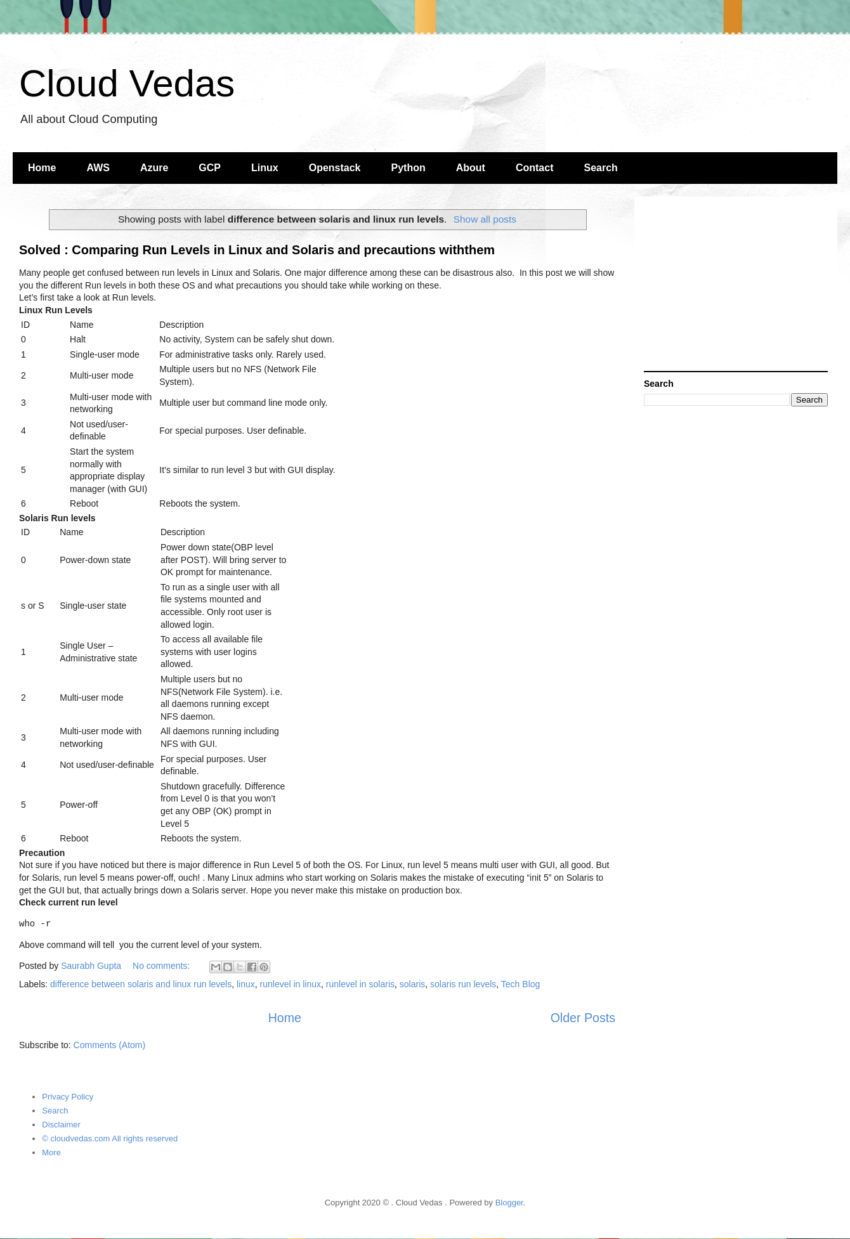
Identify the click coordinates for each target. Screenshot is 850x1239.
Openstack (335, 167)
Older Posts (583, 1018)
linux (246, 984)
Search (601, 167)
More (51, 1152)
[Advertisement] (736, 285)
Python (408, 167)
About (470, 167)
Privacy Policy (67, 1096)
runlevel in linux (291, 984)
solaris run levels (463, 984)
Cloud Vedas (127, 83)
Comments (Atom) (110, 1045)
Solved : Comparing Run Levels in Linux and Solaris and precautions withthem (257, 250)
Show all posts (485, 219)
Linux (264, 167)
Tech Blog (520, 984)
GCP (210, 167)
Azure (154, 167)
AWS (97, 167)
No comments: (162, 966)
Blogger (509, 1202)
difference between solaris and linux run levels (141, 984)
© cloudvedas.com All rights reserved (110, 1138)
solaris (412, 984)
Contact (535, 167)
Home (42, 167)
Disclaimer (61, 1124)
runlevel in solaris (360, 984)
